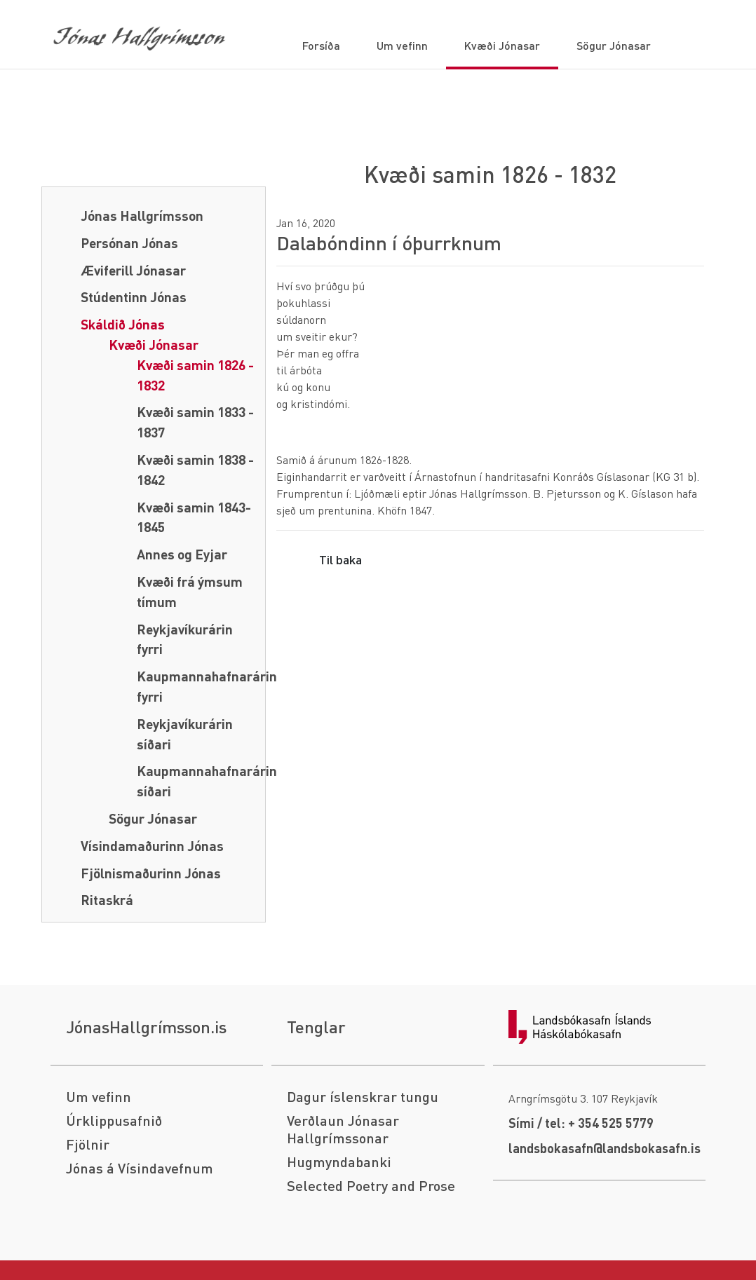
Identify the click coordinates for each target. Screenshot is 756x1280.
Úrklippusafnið (114, 1120)
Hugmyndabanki (339, 1162)
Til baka (340, 559)
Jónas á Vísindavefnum (139, 1168)
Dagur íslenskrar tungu (362, 1096)
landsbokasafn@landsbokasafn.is (604, 1148)
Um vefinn (98, 1096)
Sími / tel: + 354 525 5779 (581, 1123)
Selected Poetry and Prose (371, 1185)
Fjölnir (87, 1144)
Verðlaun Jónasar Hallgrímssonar (343, 1129)
